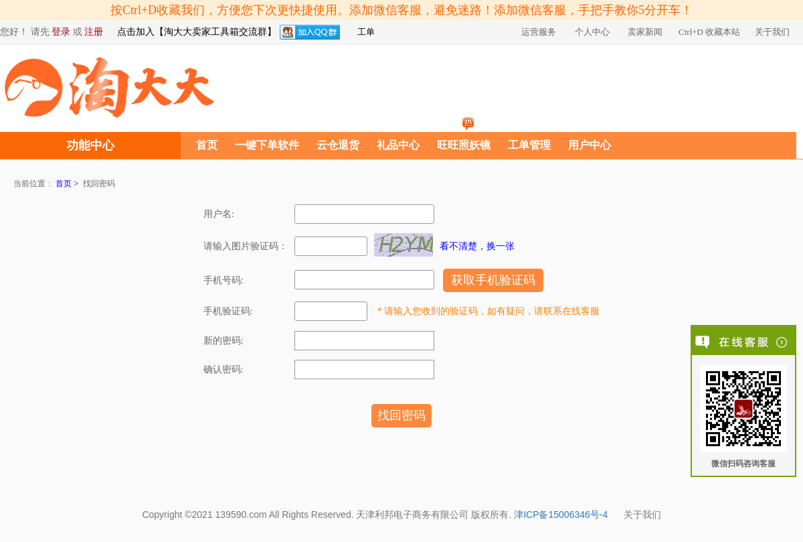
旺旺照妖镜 (463, 145)
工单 (366, 32)
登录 (61, 32)
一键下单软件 (267, 145)
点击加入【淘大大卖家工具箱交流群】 (196, 32)
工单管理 (529, 145)
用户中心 (589, 145)
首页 (206, 145)
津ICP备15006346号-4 (561, 515)
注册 (93, 32)
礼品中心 (398, 145)
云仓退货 (338, 145)
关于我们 (642, 515)
